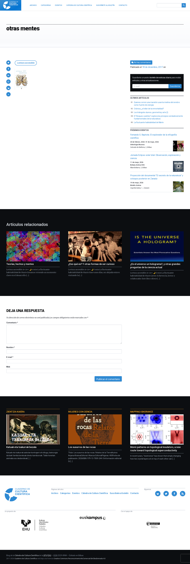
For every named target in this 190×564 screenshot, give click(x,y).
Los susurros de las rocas (82, 447)
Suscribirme (175, 86)
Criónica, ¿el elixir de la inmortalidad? (149, 109)
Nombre (10, 347)
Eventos (76, 493)
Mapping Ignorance (141, 411)
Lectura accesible (25, 63)
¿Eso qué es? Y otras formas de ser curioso (91, 264)
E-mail (9, 357)
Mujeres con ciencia (80, 411)
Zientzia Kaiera (15, 411)
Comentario (12, 323)
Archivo (54, 493)
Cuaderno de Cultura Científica (26, 559)
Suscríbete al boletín (119, 493)
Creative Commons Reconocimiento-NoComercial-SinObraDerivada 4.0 (79, 559)
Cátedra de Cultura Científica (94, 493)
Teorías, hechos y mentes (20, 264)
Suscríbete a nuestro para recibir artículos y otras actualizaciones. (156, 79)
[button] (8, 62)
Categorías (65, 493)
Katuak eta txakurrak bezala (21, 447)
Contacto (134, 493)
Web (8, 367)
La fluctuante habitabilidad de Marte (149, 122)
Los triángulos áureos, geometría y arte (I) (151, 112)
